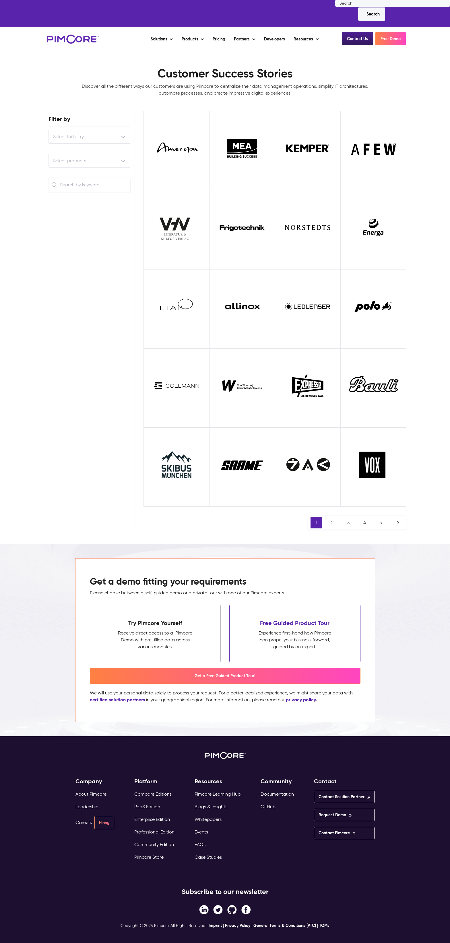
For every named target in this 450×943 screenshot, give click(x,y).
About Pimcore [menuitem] (90, 794)
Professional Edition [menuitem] (154, 832)
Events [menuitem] (201, 832)
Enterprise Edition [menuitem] (152, 819)
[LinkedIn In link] (246, 909)
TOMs (324, 925)
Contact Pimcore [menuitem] (334, 832)
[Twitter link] (218, 909)
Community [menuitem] (276, 781)
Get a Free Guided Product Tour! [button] (225, 675)
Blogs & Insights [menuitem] (211, 806)
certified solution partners (117, 700)
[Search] (371, 14)
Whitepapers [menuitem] (208, 819)
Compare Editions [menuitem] (153, 794)
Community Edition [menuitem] (154, 844)
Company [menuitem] (88, 781)
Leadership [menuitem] (86, 806)
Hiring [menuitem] (104, 822)
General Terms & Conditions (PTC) (284, 925)
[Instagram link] (232, 909)
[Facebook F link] (204, 909)
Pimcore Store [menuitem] (149, 857)
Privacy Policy (237, 925)
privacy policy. (301, 700)
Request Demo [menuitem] (332, 814)
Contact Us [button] (357, 38)
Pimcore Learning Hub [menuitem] (217, 794)
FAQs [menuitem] (200, 844)
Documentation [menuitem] (277, 794)
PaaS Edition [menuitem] (147, 806)
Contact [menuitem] (325, 781)
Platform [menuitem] (145, 781)
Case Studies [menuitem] (208, 857)
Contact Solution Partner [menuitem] (341, 796)
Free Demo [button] (391, 38)
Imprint (215, 925)
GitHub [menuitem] (268, 806)
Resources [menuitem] (208, 781)
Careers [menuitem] (83, 822)
